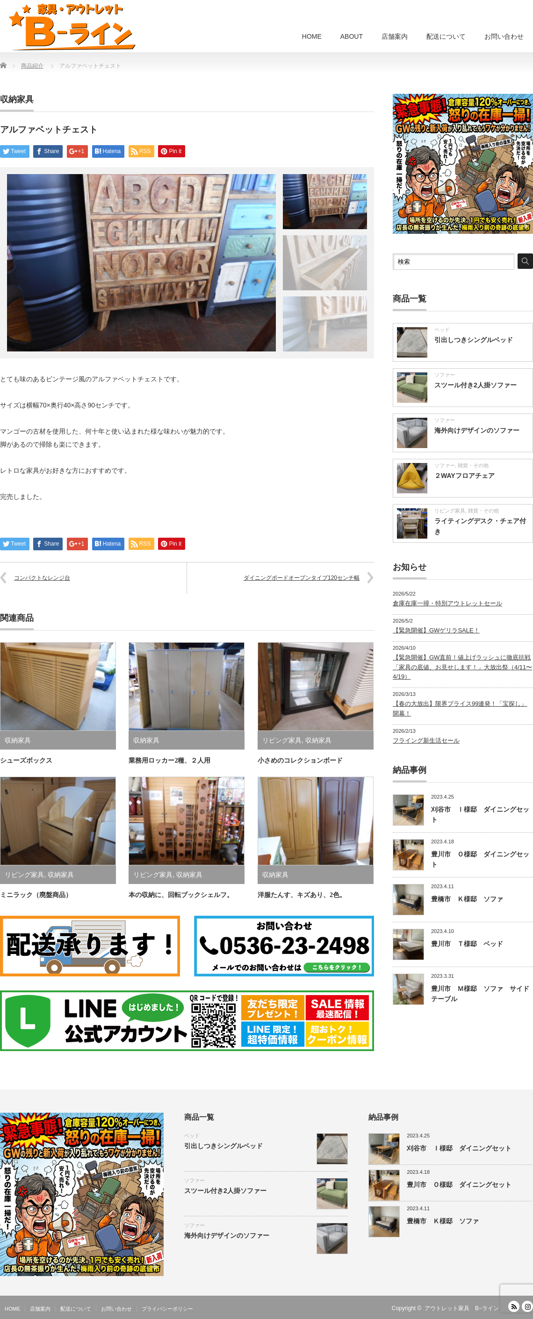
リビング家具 (282, 740)
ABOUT (351, 36)
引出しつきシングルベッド (473, 340)
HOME (312, 36)
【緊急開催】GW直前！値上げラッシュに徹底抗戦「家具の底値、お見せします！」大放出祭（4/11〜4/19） (462, 667)
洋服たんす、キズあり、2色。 (302, 894)
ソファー (444, 375)
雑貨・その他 (473, 465)
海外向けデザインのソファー (476, 430)
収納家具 (17, 99)
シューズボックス (26, 760)
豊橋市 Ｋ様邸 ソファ (467, 899)
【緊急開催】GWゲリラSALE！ (436, 630)
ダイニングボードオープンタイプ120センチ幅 (302, 578)
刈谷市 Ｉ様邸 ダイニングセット (459, 1148)
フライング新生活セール (426, 740)
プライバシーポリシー (167, 1309)
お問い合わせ (504, 36)
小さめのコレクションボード (300, 760)
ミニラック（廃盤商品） (36, 894)
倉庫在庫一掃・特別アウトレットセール (447, 603)
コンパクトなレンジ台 (42, 578)
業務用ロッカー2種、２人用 (169, 760)
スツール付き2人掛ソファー (475, 385)
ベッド (442, 329)
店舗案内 (395, 36)
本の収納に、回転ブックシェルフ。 (181, 894)
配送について (446, 36)
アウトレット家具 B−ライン (462, 1308)
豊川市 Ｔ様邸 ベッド (467, 943)
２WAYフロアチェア (464, 475)
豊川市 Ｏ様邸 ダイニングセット (459, 1184)
